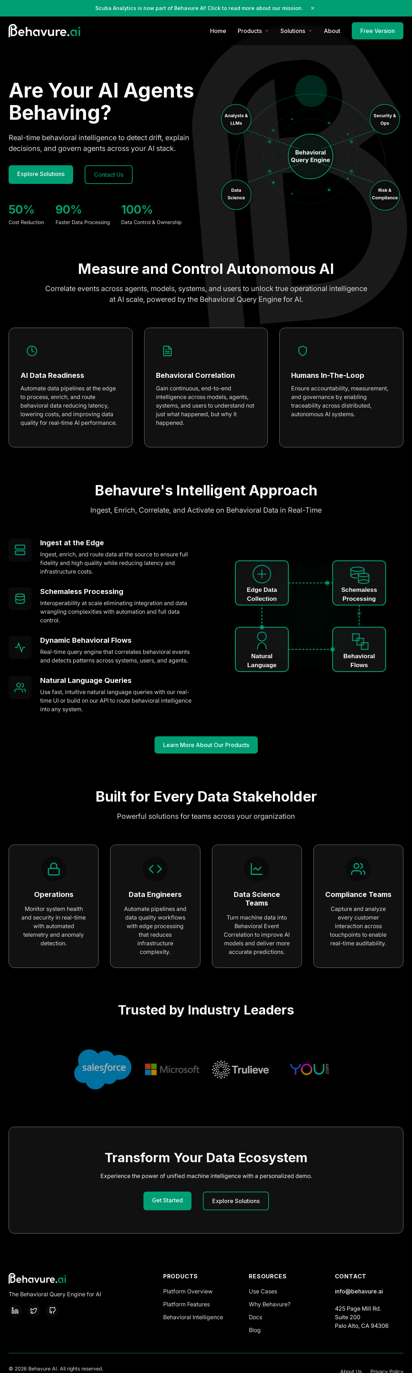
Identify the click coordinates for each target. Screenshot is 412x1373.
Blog (255, 1330)
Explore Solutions (41, 173)
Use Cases (263, 1291)
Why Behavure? (269, 1304)
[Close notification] (313, 8)
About (332, 30)
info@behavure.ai (359, 1291)
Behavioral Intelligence (193, 1317)
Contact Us (108, 174)
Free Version (377, 30)
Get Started (167, 1200)
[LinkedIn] (15, 1310)
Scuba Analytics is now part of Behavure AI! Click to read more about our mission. (199, 8)
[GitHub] (52, 1310)
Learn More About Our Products (206, 745)
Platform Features (186, 1304)
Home (218, 30)
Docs (255, 1317)
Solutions (296, 30)
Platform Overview (188, 1291)
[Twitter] (33, 1310)
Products (253, 30)
